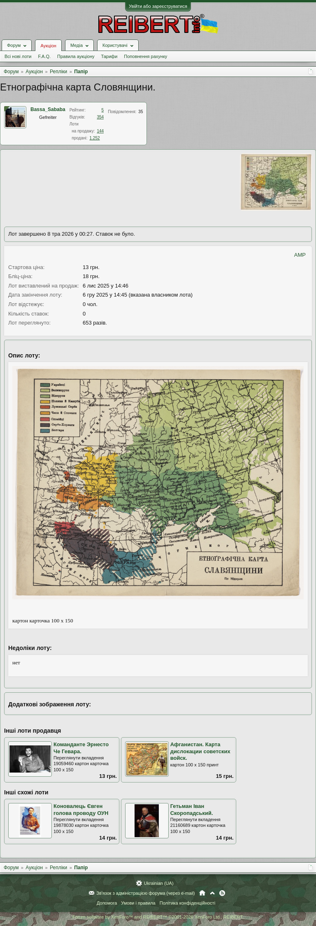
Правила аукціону (75, 56)
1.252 (95, 138)
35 (140, 111)
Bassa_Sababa (47, 109)
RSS (222, 893)
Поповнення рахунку (145, 56)
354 (100, 117)
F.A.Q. (44, 56)
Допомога (107, 902)
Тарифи (109, 56)
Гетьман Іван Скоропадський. (191, 809)
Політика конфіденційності (187, 902)
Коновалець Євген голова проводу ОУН (80, 809)
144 (100, 131)
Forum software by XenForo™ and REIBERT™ (158, 916)
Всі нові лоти (18, 56)
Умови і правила (138, 902)
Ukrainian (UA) (158, 883)
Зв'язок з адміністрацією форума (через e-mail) (145, 893)
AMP (300, 255)
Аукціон (48, 45)
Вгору (212, 893)
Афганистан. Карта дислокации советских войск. (200, 751)
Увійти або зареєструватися (158, 6)
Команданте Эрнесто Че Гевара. (81, 747)
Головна (202, 893)
